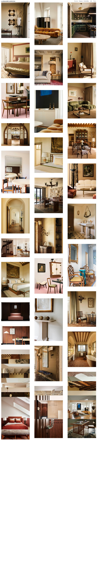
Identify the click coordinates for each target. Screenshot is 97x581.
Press (94, 1)
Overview (76, 1)
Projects (81, 1)
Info (91, 1)
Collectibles (86, 1)
